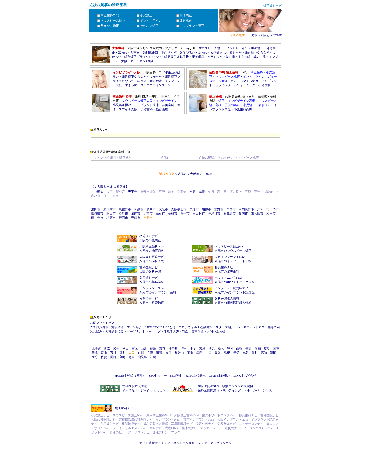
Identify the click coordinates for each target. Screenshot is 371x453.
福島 (153, 348)
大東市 (148, 213)
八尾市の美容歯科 (151, 282)
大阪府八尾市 (99, 327)
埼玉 (184, 348)
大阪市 (163, 209)
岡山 (190, 352)
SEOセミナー (158, 375)
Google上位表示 (219, 375)
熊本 (131, 357)
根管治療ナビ (148, 298)
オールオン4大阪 (142, 61)
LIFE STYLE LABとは (160, 327)
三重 (276, 348)
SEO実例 (176, 375)
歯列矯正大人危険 (149, 81)
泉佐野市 (125, 209)
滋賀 (159, 352)
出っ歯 (122, 52)
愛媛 (236, 352)
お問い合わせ (216, 331)
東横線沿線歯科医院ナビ (136, 419)
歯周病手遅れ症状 (176, 56)
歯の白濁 (259, 56)
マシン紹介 (134, 327)
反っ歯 (202, 52)
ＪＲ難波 (97, 191)
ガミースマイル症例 (244, 81)
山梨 (239, 348)
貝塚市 (194, 209)
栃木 (221, 348)
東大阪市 (257, 213)
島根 (227, 352)
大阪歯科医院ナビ (151, 257)
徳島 (245, 352)
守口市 (135, 218)
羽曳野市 (229, 213)
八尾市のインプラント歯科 (233, 261)
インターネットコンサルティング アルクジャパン (196, 443)
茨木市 (151, 209)
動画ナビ (156, 428)
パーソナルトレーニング (144, 331)
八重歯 (135, 52)
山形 (144, 348)
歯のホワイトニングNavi (219, 415)
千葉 (193, 348)
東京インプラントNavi (198, 419)
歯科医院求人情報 (227, 298)
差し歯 (230, 56)
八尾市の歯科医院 (151, 261)
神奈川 (173, 348)
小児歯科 (264, 85)
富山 (104, 352)
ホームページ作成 (259, 390)
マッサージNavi (211, 428)
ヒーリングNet (253, 428)
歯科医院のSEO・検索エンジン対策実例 (225, 386)
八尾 (193, 191)
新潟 (95, 352)
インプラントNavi (151, 288)
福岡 (273, 352)
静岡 (230, 348)
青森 (107, 348)
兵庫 (150, 352)
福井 (122, 352)
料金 (185, 331)
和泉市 (138, 209)
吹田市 (111, 213)
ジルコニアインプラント (157, 85)
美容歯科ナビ (148, 277)
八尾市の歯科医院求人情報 (233, 303)
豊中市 (185, 213)
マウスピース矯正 (211, 48)
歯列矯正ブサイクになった (142, 56)
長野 (248, 348)
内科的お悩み (114, 331)
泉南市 (135, 213)
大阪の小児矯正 (150, 240)
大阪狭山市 (178, 209)
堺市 (276, 209)
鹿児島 (142, 357)
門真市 (231, 209)
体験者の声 (171, 331)
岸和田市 (263, 209)
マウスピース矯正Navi (230, 246)
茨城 (202, 348)
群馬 (211, 348)
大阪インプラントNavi (230, 257)
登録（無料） (136, 375)
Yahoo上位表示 (195, 375)
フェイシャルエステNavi (129, 428)
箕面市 (123, 218)
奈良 (168, 352)
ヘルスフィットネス (251, 327)
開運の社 (116, 432)
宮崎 (122, 357)
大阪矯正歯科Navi (151, 246)
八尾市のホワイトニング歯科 (235, 282)
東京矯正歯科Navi (158, 415)
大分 (95, 357)
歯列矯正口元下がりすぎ (160, 52)
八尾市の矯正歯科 (151, 250)
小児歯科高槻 (243, 109)
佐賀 (104, 357)
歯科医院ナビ (148, 267)
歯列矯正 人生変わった (226, 52)
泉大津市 (109, 209)
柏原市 (206, 209)
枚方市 (271, 213)
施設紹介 (117, 327)
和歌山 (179, 352)
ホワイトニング (244, 85)
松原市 (111, 218)
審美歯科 (198, 56)
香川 (255, 352)
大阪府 (264, 35)
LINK (237, 375)
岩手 (116, 348)
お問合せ (250, 375)
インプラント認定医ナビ (231, 288)
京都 (141, 352)
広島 (199, 352)
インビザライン (237, 48)
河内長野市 (246, 209)
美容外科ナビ (205, 424)
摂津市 (123, 213)
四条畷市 (97, 213)
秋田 (125, 348)
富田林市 (199, 213)
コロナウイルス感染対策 (195, 327)
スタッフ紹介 (225, 327)
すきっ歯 (244, 56)
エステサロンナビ (251, 424)
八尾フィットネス (102, 323)
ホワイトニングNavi (228, 277)
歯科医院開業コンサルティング (219, 390)
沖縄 (153, 357)
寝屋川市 (214, 213)
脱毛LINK (172, 428)
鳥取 (218, 352)
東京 (162, 348)
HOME (277, 35)
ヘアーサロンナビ (137, 432)
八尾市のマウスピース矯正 (233, 250)
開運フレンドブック (166, 432)
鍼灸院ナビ (232, 428)
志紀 (202, 191)
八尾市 (252, 35)
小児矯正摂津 (122, 105)
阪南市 (243, 213)
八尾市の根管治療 (151, 303)
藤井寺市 (97, 218)
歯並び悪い (187, 52)
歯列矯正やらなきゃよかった (142, 76)
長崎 (113, 357)
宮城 (135, 348)
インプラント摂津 (146, 105)
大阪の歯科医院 (150, 271)
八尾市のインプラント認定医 (235, 292)
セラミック (215, 56)
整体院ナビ (189, 428)
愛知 (258, 348)
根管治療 (162, 109)
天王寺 (132, 191)
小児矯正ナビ (148, 236)
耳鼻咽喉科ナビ (182, 424)
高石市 (160, 213)
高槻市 (172, 213)
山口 (208, 352)
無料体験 (197, 331)
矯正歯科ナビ (124, 408)
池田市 (95, 209)
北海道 (96, 348)
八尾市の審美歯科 (227, 271)
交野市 (218, 209)
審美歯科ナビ (224, 267)
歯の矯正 (257, 48)
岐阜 (267, 348)
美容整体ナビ (226, 424)
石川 (113, 352)
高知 (264, 352)
